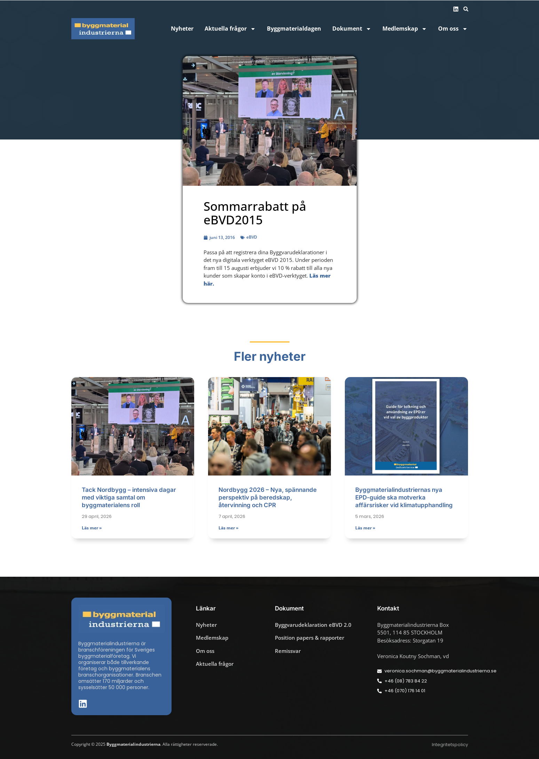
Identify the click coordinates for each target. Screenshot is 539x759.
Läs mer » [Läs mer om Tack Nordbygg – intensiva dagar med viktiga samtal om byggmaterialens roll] (92, 528)
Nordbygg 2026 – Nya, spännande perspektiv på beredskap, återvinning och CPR (268, 497)
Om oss (453, 28)
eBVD (251, 237)
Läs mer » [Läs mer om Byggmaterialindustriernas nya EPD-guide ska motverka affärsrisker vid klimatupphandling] (365, 528)
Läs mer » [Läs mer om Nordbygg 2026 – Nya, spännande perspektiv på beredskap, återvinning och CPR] (228, 528)
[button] (465, 9)
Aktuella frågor (230, 28)
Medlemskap (404, 28)
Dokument (351, 28)
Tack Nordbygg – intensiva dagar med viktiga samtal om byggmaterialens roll (129, 497)
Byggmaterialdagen (294, 28)
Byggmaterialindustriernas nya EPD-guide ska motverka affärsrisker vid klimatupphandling (404, 497)
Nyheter (182, 28)
